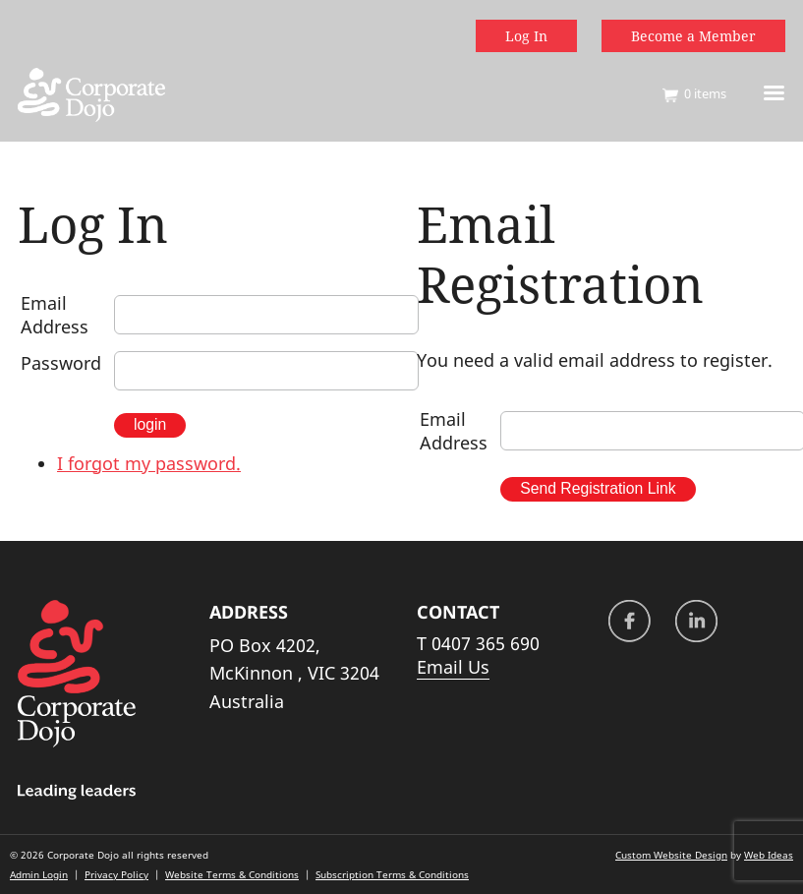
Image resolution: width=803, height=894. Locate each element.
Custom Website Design (671, 855)
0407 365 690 (485, 643)
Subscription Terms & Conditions (392, 874)
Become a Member (693, 36)
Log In (526, 36)
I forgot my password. (149, 463)
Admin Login (39, 874)
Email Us (453, 667)
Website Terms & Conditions (232, 874)
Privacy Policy (116, 874)
